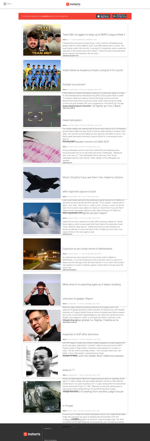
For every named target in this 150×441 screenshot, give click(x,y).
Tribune (73, 427)
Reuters (73, 270)
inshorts (46, 16)
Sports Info (75, 55)
